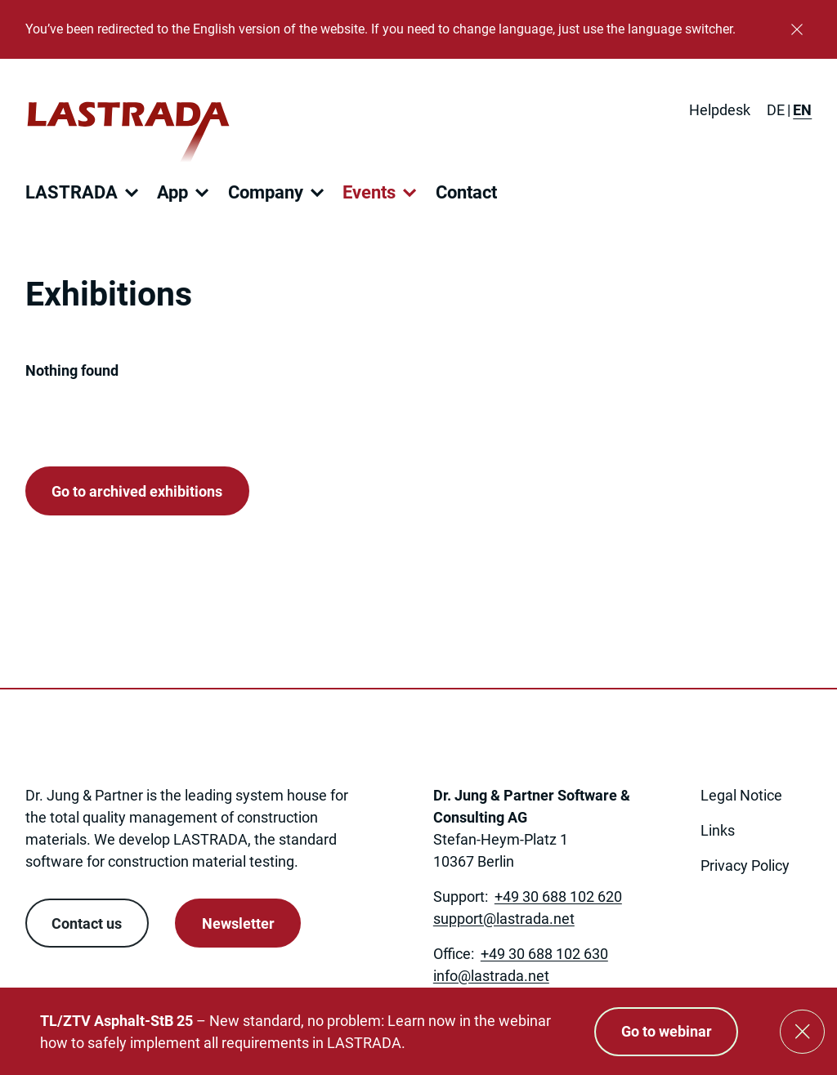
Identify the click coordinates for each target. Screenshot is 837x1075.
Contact (466, 192)
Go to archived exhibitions (136, 491)
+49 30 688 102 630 (544, 953)
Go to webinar (666, 1031)
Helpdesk (719, 109)
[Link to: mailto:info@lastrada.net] (491, 975)
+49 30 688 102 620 (558, 896)
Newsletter (238, 923)
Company (265, 192)
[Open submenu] (131, 192)
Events (369, 192)
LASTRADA (71, 192)
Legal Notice (741, 795)
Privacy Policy (745, 865)
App (172, 192)
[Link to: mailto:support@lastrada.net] (504, 918)
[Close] (797, 29)
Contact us (86, 923)
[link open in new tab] (711, 914)
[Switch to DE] (776, 110)
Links (717, 830)
